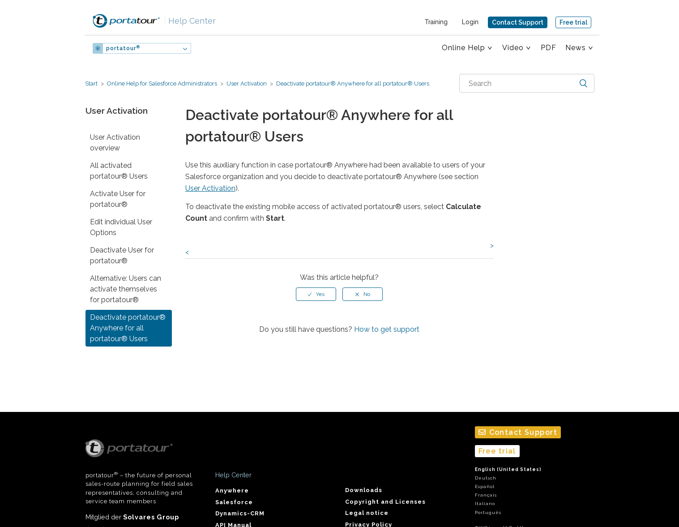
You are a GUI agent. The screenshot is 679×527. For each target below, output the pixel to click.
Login (470, 22)
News (575, 47)
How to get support (386, 329)
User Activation (246, 83)
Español (485, 486)
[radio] (316, 294)
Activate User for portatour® (117, 199)
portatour (123, 48)
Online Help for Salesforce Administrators (162, 83)
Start (91, 83)
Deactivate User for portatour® (122, 255)
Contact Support (517, 22)
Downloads (363, 490)
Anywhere (232, 490)
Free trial (573, 22)
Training (436, 22)
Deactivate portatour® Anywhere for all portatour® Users (352, 83)
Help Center (190, 21)
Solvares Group (151, 517)
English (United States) (508, 469)
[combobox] (527, 83)
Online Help (463, 47)
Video (513, 47)
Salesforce (234, 502)
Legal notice (367, 513)
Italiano (485, 503)
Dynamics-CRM (240, 513)
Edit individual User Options (121, 227)
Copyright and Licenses (385, 501)
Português (488, 512)
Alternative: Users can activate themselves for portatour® (125, 289)
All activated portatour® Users (119, 170)
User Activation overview (115, 142)
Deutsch (485, 478)
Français (486, 495)
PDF (548, 47)
